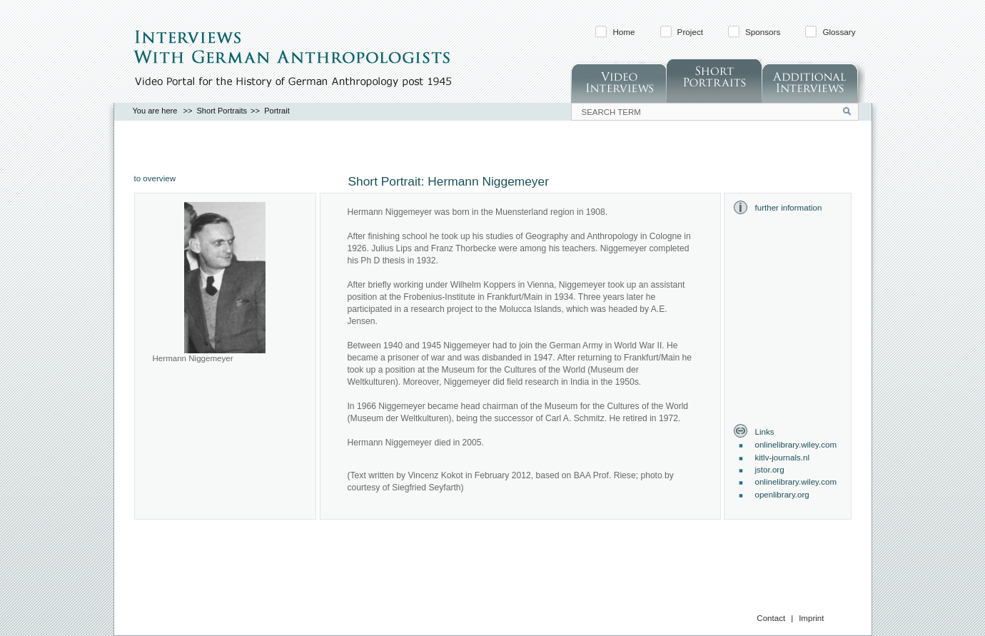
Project (690, 31)
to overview (155, 178)
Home (623, 31)
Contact (771, 618)
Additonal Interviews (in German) (813, 80)
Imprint (811, 618)
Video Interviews (618, 80)
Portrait (277, 110)
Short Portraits (714, 80)
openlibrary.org (782, 494)
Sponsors (762, 31)
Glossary (838, 31)
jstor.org (769, 469)
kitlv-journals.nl (782, 457)
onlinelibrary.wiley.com (796, 444)
